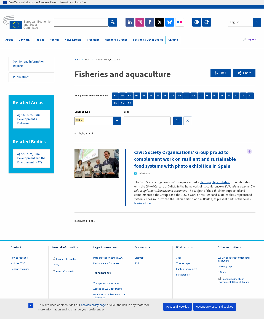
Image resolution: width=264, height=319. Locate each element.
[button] (244, 73)
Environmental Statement (106, 263)
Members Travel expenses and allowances (109, 296)
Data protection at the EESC (108, 258)
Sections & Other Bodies (148, 40)
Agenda (54, 40)
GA (172, 95)
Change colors (206, 22)
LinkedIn (130, 22)
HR (179, 95)
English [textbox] (234, 22)
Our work (24, 40)
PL (229, 95)
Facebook (149, 22)
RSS (223, 73)
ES (115, 95)
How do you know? (73, 2)
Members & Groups (116, 40)
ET (151, 95)
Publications (21, 77)
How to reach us (19, 258)
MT (215, 95)
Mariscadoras (142, 203)
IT (186, 95)
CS (129, 95)
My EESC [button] (252, 39)
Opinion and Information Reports (28, 64)
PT (236, 95)
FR (158, 95)
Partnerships (183, 275)
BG (122, 95)
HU (207, 95)
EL (165, 95)
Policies (39, 40)
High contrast (196, 22)
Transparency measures (106, 283)
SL (122, 103)
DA (136, 95)
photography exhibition (214, 182)
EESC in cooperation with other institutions (234, 259)
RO (250, 95)
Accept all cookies (177, 306)
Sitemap (139, 258)
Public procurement (186, 269)
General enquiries (20, 269)
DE (143, 95)
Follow (249, 151)
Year (126, 112)
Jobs (179, 258)
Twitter (159, 22)
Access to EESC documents (107, 289)
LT (200, 95)
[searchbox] (96, 121)
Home (77, 59)
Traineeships (183, 263)
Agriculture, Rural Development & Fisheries (29, 119)
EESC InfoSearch (63, 271)
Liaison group (225, 266)
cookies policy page (93, 305)
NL (222, 95)
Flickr (179, 22)
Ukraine (173, 40)
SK (115, 103)
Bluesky (169, 22)
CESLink (222, 272)
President (93, 40)
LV (193, 95)
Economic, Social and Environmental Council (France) (234, 280)
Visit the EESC (18, 263)
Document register (64, 259)
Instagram (139, 22)
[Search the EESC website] (81, 22)
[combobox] (244, 22)
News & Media (73, 40)
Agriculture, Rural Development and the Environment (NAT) (31, 158)
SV (129, 103)
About (9, 40)
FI (243, 95)
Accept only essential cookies (214, 306)
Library (55, 264)
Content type (82, 112)
